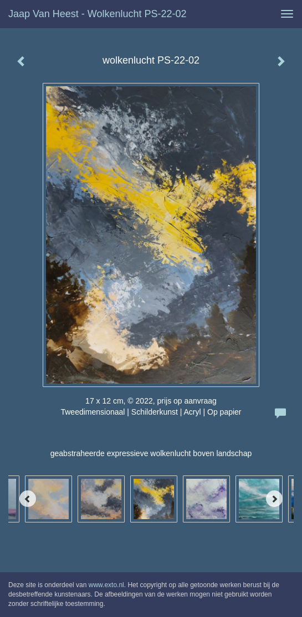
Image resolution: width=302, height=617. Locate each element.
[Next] (274, 498)
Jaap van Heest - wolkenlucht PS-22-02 (97, 13)
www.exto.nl (106, 585)
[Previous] (27, 498)
